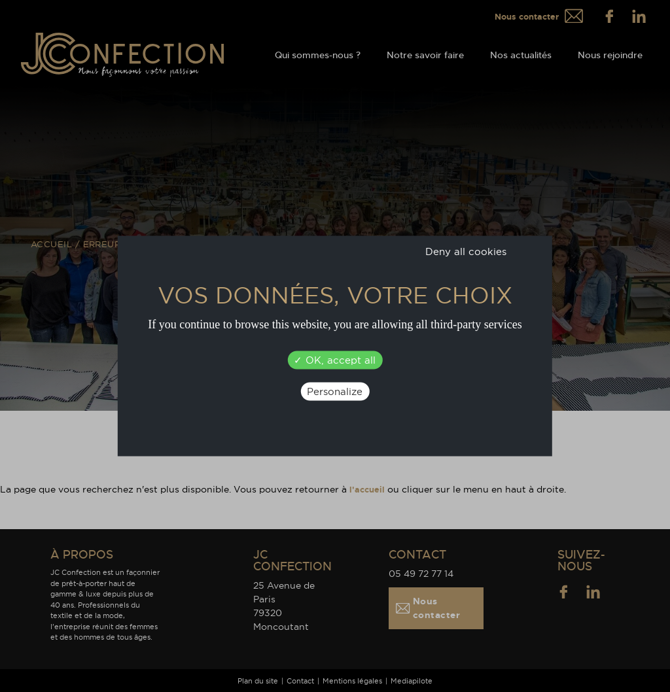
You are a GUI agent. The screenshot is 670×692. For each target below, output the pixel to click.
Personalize (334, 391)
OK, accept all (335, 360)
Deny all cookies (465, 251)
